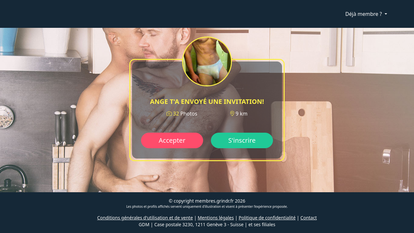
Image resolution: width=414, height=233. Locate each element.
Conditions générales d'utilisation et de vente (145, 218)
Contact (308, 218)
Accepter (172, 140)
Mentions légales (216, 218)
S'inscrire (242, 140)
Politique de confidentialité (267, 218)
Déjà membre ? (364, 13)
